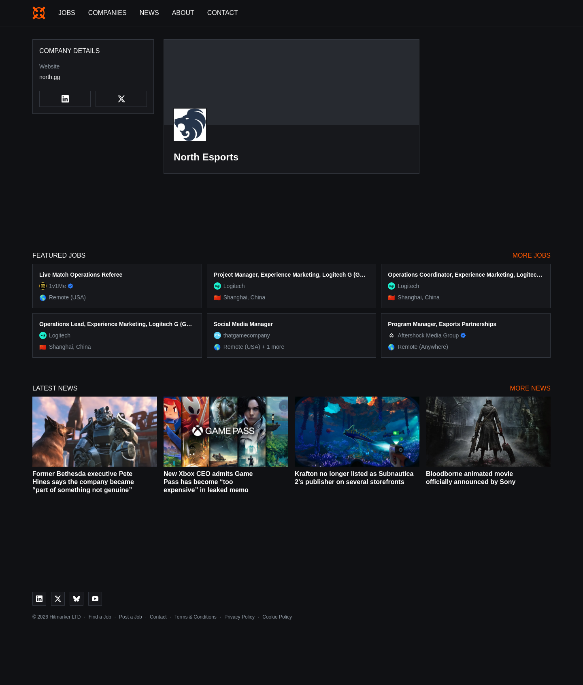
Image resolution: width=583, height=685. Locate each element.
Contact (222, 12)
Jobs (66, 12)
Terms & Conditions (195, 617)
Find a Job (100, 617)
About (183, 12)
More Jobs (532, 255)
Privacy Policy (239, 617)
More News (530, 388)
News (149, 12)
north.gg (49, 77)
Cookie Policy (277, 617)
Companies (107, 12)
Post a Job (130, 617)
